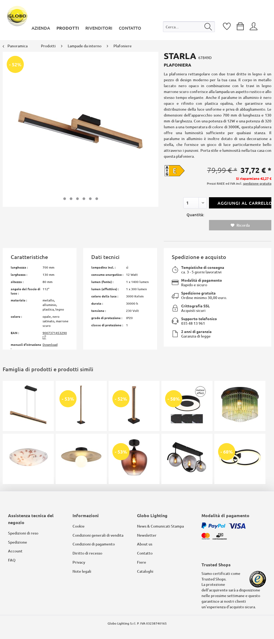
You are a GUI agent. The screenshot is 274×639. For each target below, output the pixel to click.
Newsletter (147, 535)
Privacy (79, 562)
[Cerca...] (189, 26)
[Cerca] (208, 26)
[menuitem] (189, 28)
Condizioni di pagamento (94, 544)
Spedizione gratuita (198, 293)
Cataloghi (145, 571)
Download (50, 344)
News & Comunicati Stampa (160, 526)
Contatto (145, 553)
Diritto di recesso (87, 553)
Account (15, 550)
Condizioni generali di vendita (98, 535)
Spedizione (17, 542)
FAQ (12, 560)
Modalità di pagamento (201, 280)
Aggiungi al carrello (244, 202)
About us (144, 544)
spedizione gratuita (257, 183)
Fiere (141, 562)
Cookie (79, 526)
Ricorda (240, 225)
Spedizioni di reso (23, 533)
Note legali (82, 571)
